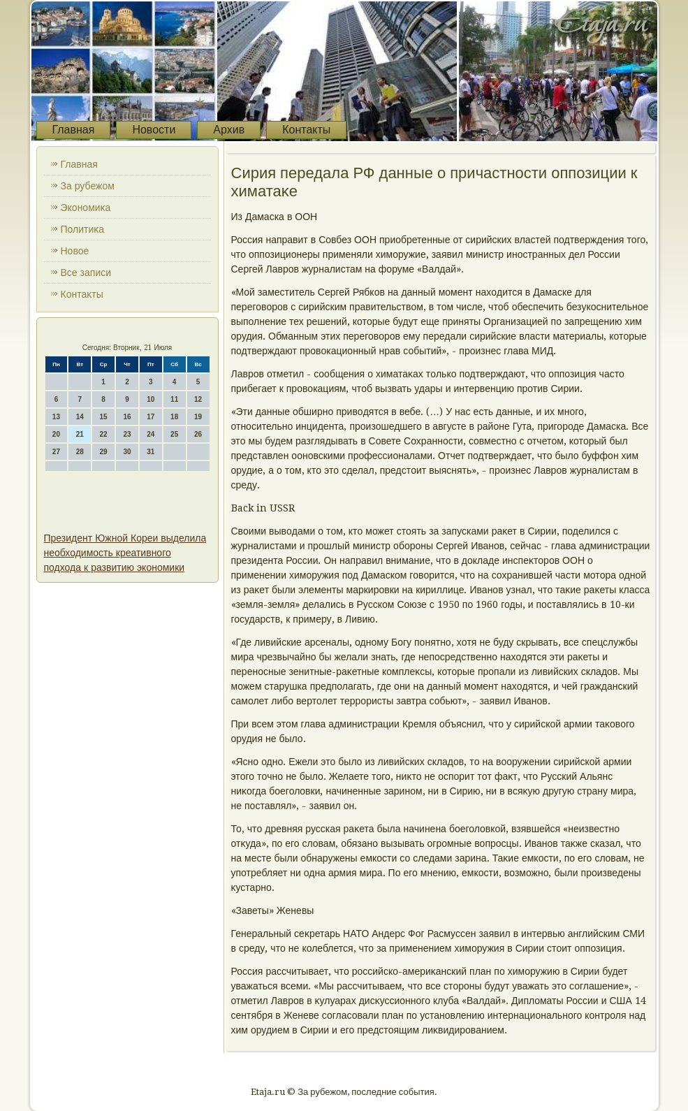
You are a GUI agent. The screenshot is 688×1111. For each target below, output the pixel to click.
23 (127, 434)
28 (80, 452)
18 (174, 417)
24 (150, 434)
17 (150, 417)
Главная (73, 130)
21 (80, 434)
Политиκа (83, 229)
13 (56, 417)
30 (127, 452)
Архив (228, 130)
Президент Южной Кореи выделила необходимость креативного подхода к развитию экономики (125, 552)
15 (104, 417)
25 (174, 434)
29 (104, 452)
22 (104, 434)
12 (198, 399)
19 (198, 417)
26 (198, 434)
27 (56, 452)
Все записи (86, 272)
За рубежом (88, 185)
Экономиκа (86, 207)
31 (150, 452)
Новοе (75, 250)
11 (174, 399)
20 (56, 434)
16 (127, 417)
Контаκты (82, 294)
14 (80, 417)
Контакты (306, 130)
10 (150, 399)
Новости (153, 130)
